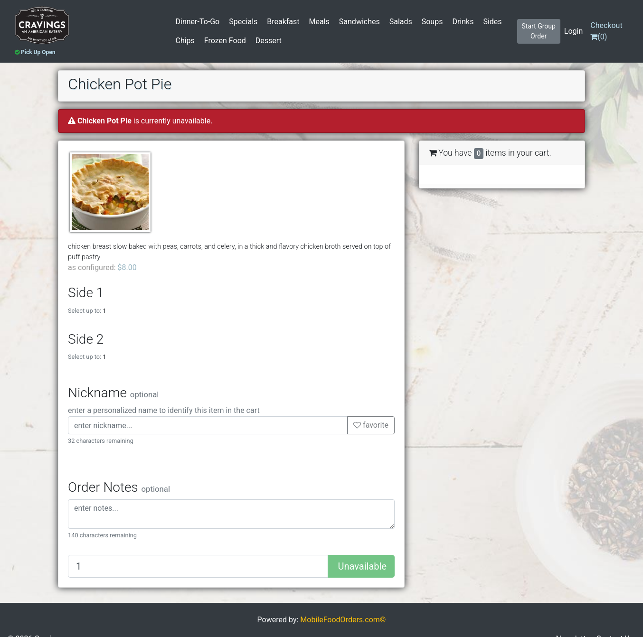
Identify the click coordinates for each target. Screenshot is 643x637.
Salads (400, 21)
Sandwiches (359, 21)
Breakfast (283, 21)
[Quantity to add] (198, 566)
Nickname (113, 393)
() (606, 31)
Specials (243, 21)
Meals (319, 21)
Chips (185, 40)
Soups (432, 21)
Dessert (268, 40)
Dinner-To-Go (198, 21)
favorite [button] (370, 425)
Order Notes (119, 487)
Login (573, 31)
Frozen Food (225, 40)
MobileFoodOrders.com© (343, 619)
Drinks (462, 21)
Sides (492, 21)
